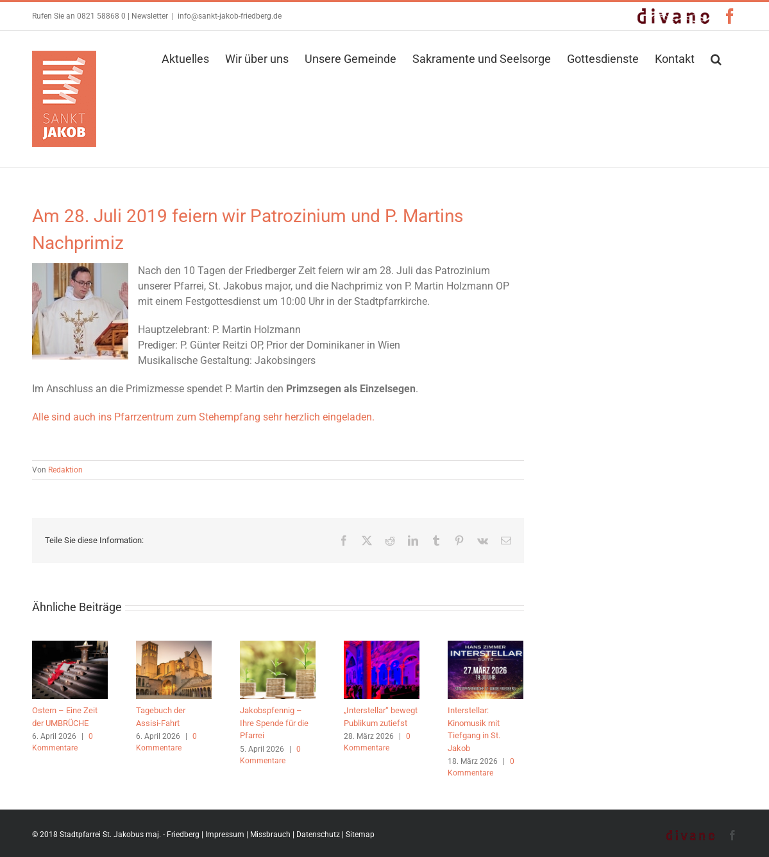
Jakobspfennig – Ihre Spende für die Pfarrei (274, 723)
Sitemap (360, 834)
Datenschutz (318, 834)
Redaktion (65, 469)
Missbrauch (270, 834)
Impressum (224, 834)
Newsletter (149, 16)
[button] (716, 58)
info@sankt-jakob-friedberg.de (230, 16)
